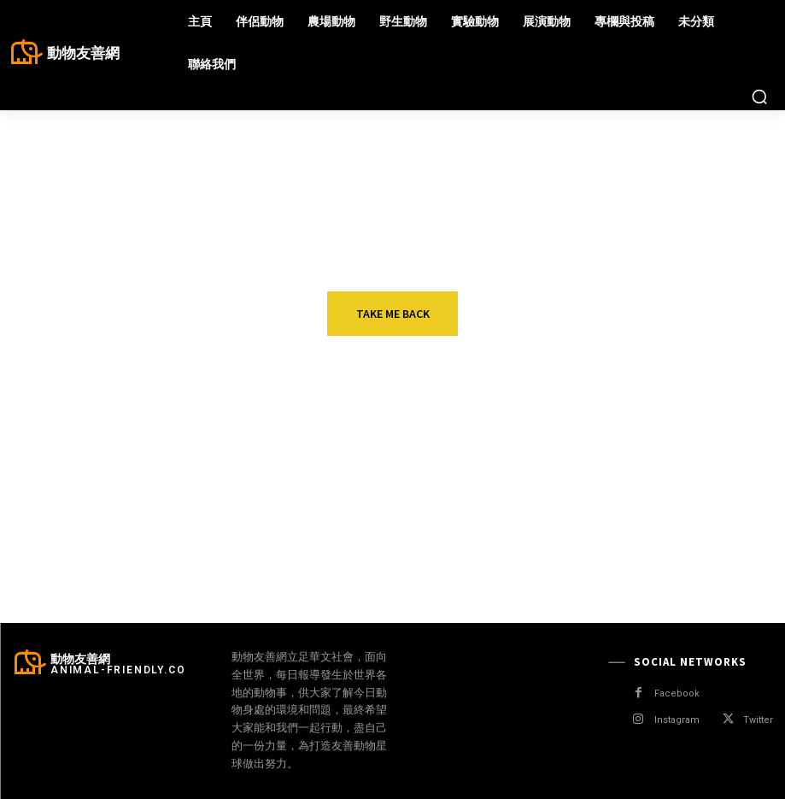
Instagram (677, 720)
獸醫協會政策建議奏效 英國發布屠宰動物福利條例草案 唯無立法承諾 (432, 463)
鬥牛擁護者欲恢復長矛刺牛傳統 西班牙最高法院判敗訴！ (166, 456)
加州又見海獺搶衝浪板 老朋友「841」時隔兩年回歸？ (697, 456)
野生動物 (646, 433)
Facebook (677, 693)
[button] (759, 96)
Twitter (758, 720)
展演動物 (116, 433)
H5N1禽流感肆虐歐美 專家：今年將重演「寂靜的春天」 (164, 542)
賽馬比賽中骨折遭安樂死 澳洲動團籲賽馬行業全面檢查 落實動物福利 (432, 550)
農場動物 (381, 433)
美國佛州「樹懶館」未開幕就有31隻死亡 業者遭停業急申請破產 (698, 550)
